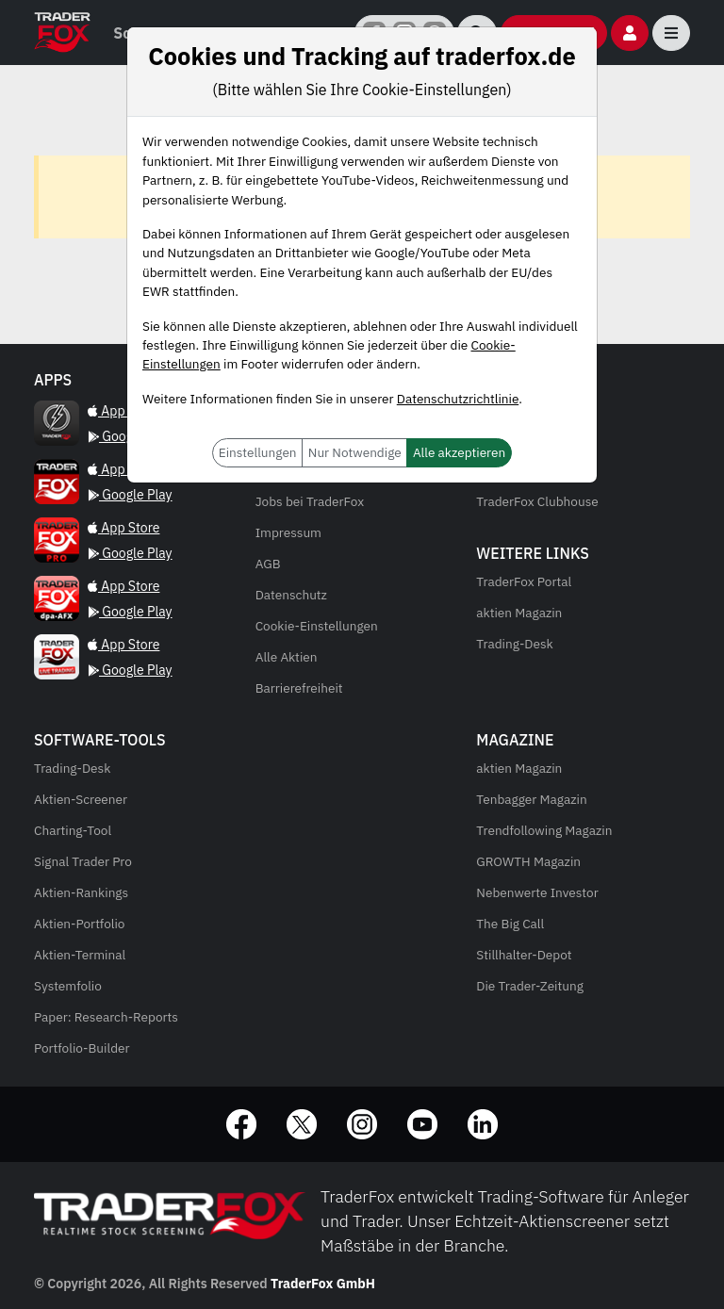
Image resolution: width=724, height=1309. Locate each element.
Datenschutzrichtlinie (457, 398)
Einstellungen (258, 452)
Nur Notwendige (355, 452)
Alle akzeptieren (459, 452)
